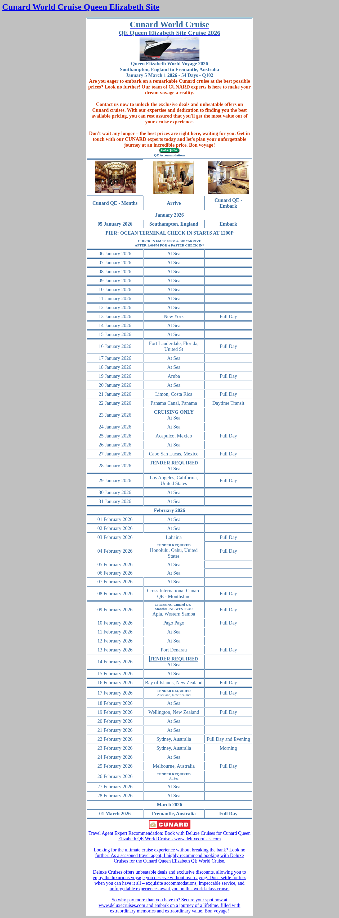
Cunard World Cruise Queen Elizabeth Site (80, 7)
